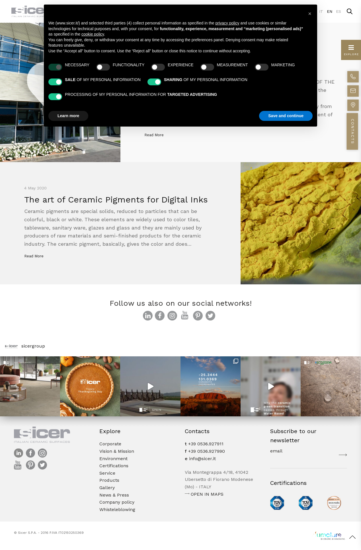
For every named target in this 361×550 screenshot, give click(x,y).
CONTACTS (352, 131)
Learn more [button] (68, 115)
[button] (309, 13)
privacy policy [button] (227, 23)
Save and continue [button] (285, 115)
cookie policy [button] (92, 34)
